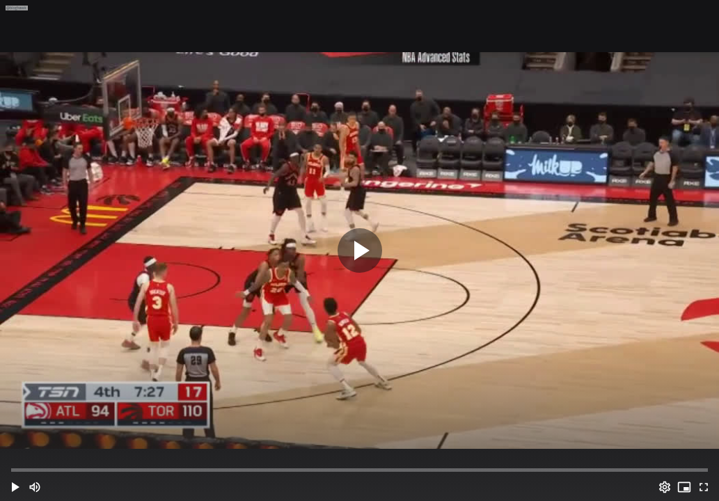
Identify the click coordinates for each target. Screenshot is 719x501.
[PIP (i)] (684, 487)
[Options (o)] (664, 487)
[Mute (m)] (34, 487)
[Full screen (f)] (703, 487)
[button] (15, 487)
